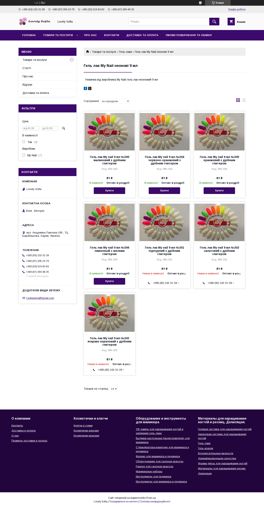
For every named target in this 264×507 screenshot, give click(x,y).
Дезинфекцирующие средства (217, 458)
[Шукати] (214, 21)
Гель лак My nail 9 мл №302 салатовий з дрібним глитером (219, 251)
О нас (15, 435)
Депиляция (205, 473)
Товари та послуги (58, 35)
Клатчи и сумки (83, 425)
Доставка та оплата (142, 35)
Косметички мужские (86, 435)
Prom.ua (151, 498)
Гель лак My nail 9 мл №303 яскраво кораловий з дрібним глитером (109, 341)
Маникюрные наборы (149, 471)
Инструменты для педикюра (153, 476)
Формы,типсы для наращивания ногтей (222, 463)
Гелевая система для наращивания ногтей (225, 429)
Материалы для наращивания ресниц (222, 468)
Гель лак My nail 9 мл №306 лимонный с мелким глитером (109, 251)
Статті (27, 68)
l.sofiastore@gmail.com (40, 298)
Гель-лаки (125, 51)
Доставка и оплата (23, 430)
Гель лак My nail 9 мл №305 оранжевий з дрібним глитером (219, 160)
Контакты (17, 425)
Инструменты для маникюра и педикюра (161, 481)
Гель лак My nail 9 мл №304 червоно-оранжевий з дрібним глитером (164, 160)
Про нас (90, 35)
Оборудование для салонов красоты (159, 461)
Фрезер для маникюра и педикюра (158, 456)
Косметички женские (86, 430)
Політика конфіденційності (155, 501)
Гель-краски (205, 448)
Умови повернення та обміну (189, 35)
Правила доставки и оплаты (29, 440)
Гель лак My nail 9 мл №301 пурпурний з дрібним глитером (164, 251)
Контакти (111, 35)
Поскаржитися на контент (123, 501)
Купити (109, 190)
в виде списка (243, 101)
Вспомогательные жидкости (215, 453)
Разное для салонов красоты (154, 466)
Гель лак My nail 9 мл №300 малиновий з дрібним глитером (109, 160)
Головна (29, 35)
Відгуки (27, 84)
